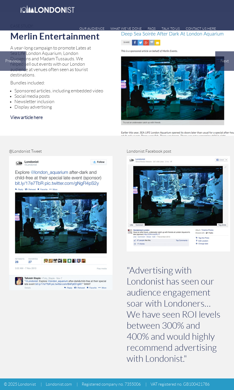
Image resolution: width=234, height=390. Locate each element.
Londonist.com (59, 384)
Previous (13, 61)
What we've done (126, 29)
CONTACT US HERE (201, 29)
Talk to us (171, 29)
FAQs (152, 29)
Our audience (92, 29)
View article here (26, 117)
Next (224, 61)
